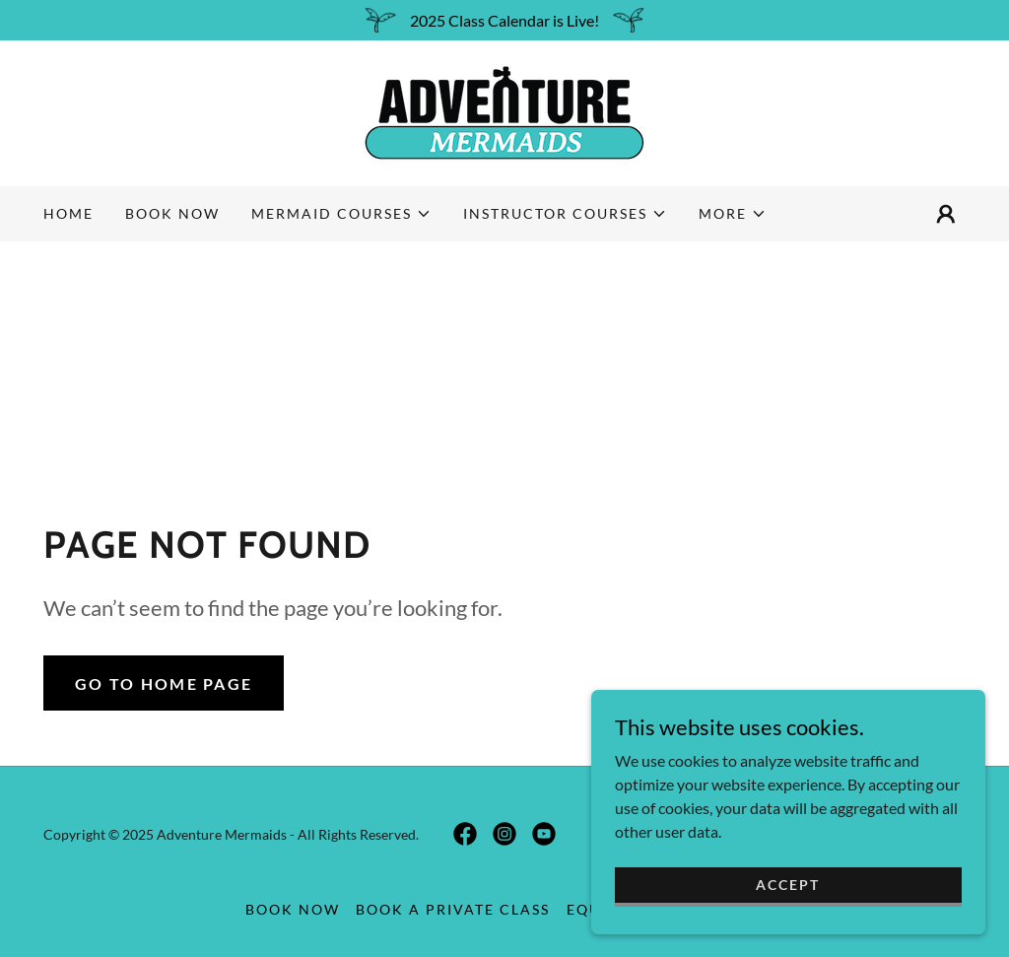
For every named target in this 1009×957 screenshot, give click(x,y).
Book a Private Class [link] (453, 909)
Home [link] (68, 213)
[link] (504, 111)
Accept (788, 884)
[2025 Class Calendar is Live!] (504, 20)
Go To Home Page (163, 683)
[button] (341, 214)
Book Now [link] (172, 213)
